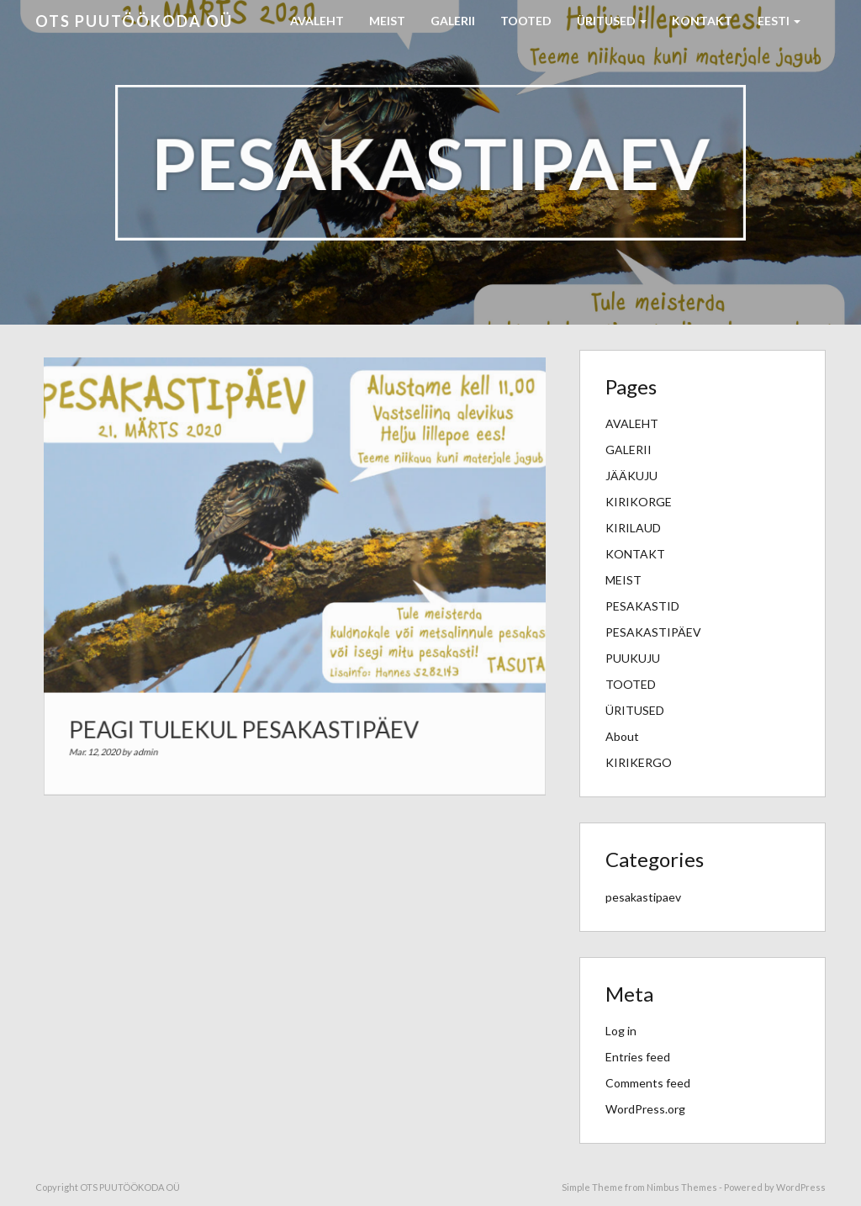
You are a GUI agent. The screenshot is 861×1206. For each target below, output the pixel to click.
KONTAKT (702, 20)
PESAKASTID (642, 606)
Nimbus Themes (682, 1187)
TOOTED (526, 20)
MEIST (387, 20)
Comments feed (647, 1083)
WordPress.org (645, 1109)
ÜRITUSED (612, 20)
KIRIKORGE (638, 502)
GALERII (452, 20)
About (622, 736)
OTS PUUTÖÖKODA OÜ (134, 21)
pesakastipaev (643, 897)
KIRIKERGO (638, 762)
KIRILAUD (633, 528)
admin (156, 740)
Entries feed (637, 1057)
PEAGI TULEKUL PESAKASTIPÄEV (247, 719)
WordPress (801, 1187)
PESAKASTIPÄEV (653, 632)
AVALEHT (317, 20)
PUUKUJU (632, 658)
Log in (621, 1031)
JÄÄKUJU (631, 475)
